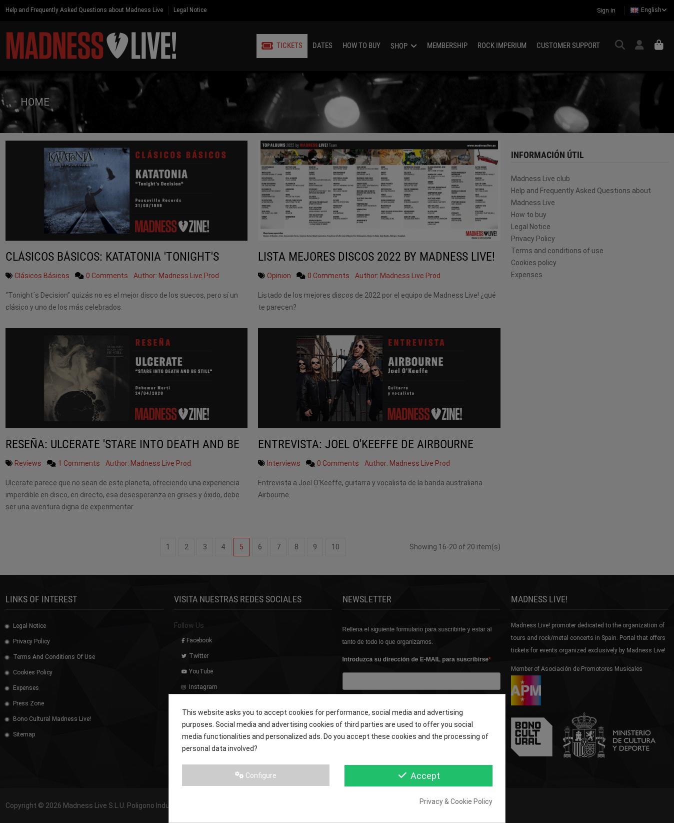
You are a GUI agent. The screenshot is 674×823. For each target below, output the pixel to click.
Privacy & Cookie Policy (456, 801)
